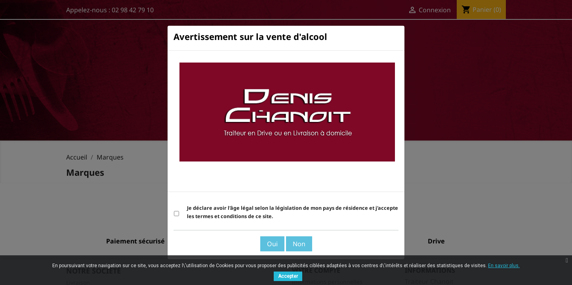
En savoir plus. (504, 265)
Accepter (288, 276)
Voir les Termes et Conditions (354, 181)
